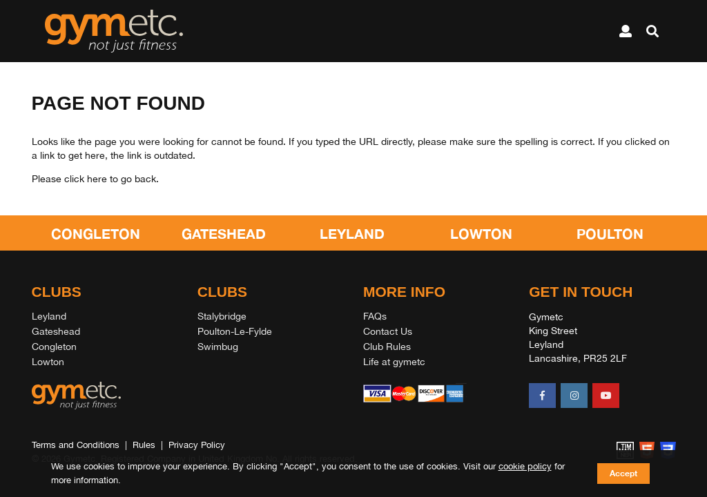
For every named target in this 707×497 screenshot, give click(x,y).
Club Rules (387, 346)
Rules (144, 445)
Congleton (54, 346)
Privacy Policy (196, 445)
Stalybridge (221, 316)
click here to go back (110, 178)
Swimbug (217, 346)
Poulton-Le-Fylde (234, 331)
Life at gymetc (394, 361)
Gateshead (56, 331)
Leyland (49, 316)
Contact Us (387, 331)
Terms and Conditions (75, 445)
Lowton (48, 361)
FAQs (375, 316)
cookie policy (525, 466)
